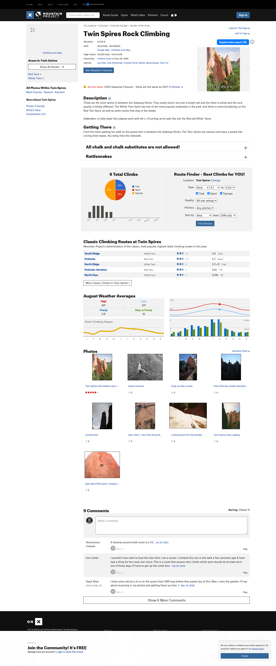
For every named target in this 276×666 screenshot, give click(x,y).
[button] (200, 69)
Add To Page (242, 33)
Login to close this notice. (70, 651)
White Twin (35, 78)
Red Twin (33, 74)
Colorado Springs (119, 25)
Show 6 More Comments (167, 600)
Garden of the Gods (140, 25)
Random (60, 92)
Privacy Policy (258, 649)
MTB (40, 4)
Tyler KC (164, 62)
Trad (200, 192)
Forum (164, 15)
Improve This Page (239, 28)
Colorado (103, 25)
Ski (75, 4)
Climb (29, 4)
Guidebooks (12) (36, 113)
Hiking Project (210, 629)
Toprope (226, 192)
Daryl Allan (92, 581)
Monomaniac (152, 62)
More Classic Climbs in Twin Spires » (108, 282)
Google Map (103, 49)
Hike (50, 4)
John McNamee (115, 62)
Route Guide (110, 15)
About (107, 629)
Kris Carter (92, 557)
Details (177, 86)
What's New (138, 15)
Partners (153, 15)
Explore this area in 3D (233, 42)
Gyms (124, 15)
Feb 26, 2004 (178, 565)
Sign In (243, 15)
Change (215, 179)
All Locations (89, 25)
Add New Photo (241, 350)
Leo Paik (101, 62)
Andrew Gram (104, 58)
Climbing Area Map (52, 52)
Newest (48, 92)
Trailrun (63, 4)
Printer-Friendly (35, 106)
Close (244, 655)
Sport (212, 192)
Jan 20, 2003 (162, 541)
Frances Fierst (131, 62)
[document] (245, 651)
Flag (245, 548)
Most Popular (34, 92)
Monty (142, 62)
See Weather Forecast (99, 70)
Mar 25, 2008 (188, 585)
